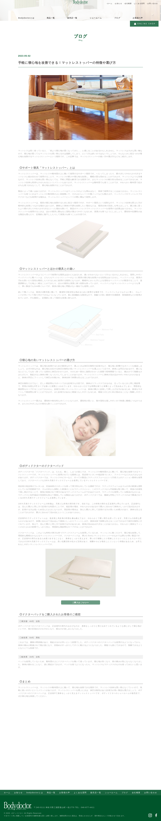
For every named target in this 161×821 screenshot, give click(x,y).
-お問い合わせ (152, 3)
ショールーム (96, 18)
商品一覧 (51, 18)
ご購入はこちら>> (80, 606)
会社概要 (136, 793)
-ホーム (109, 3)
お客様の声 (138, 18)
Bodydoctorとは (26, 18)
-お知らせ (118, 3)
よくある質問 (80, 793)
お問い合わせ (150, 793)
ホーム (7, 793)
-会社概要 (128, 3)
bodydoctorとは (35, 793)
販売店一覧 (72, 18)
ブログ (117, 18)
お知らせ (18, 793)
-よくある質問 (139, 3)
